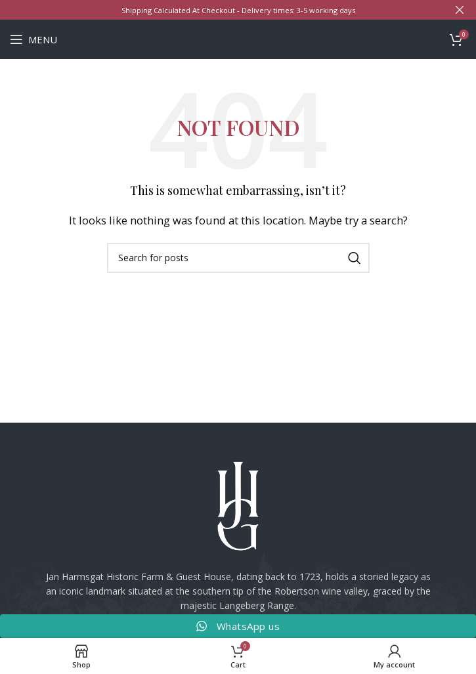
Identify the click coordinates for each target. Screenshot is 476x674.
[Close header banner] (459, 10)
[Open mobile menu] (33, 39)
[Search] (238, 258)
